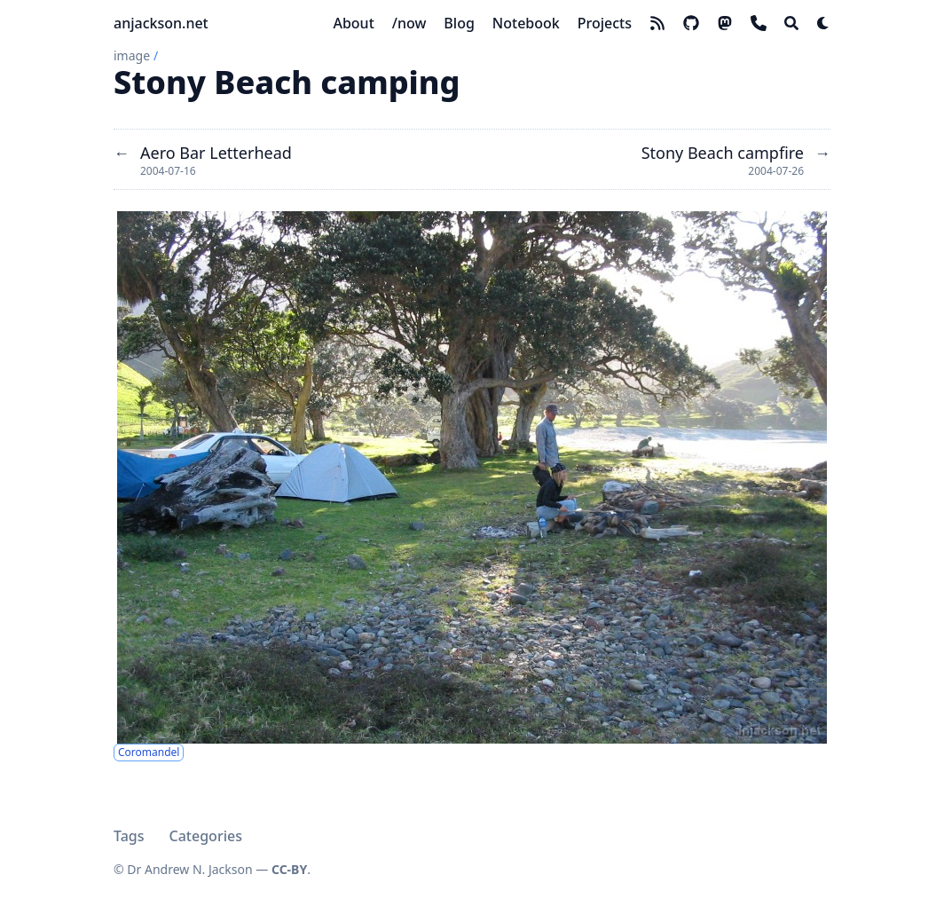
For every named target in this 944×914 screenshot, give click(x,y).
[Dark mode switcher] (823, 23)
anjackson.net (161, 23)
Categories (205, 836)
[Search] (791, 23)
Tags (129, 836)
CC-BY (289, 869)
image (132, 55)
